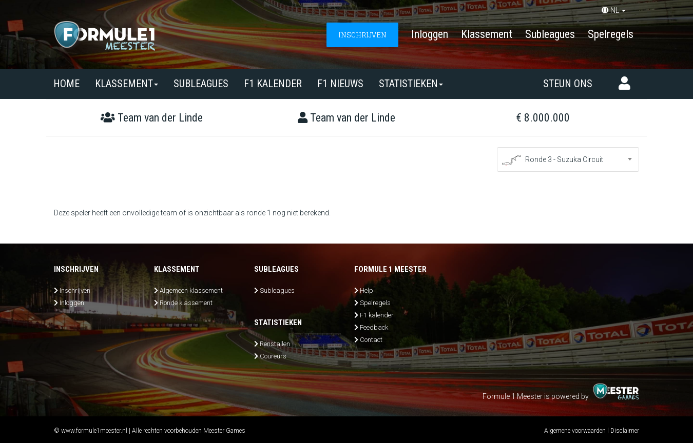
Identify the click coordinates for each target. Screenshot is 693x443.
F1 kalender (273, 83)
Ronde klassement (186, 303)
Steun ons (567, 83)
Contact (371, 340)
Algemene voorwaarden (575, 430)
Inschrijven (75, 290)
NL (614, 10)
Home (66, 83)
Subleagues (550, 34)
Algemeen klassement (191, 290)
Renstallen (275, 344)
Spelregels (610, 34)
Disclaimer (624, 430)
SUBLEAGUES (201, 83)
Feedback (374, 327)
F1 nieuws (340, 83)
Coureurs (273, 356)
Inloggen (429, 34)
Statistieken (411, 83)
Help (366, 290)
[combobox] (568, 159)
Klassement (486, 34)
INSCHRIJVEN (362, 34)
